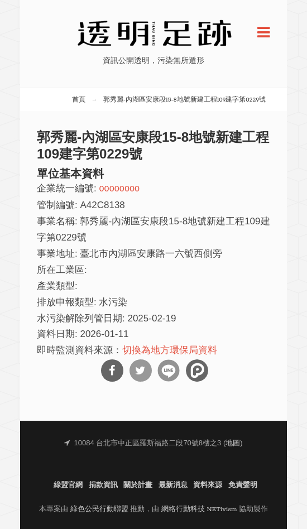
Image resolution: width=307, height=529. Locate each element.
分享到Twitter (140, 370)
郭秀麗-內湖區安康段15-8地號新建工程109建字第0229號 (184, 100)
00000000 (119, 189)
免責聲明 (242, 485)
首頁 (78, 100)
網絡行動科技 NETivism (199, 509)
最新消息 (173, 485)
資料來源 (207, 485)
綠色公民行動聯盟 (99, 509)
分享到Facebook (112, 370)
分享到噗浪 (197, 370)
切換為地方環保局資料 (169, 350)
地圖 (233, 443)
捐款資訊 (103, 485)
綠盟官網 (68, 485)
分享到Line (168, 370)
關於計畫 (137, 485)
